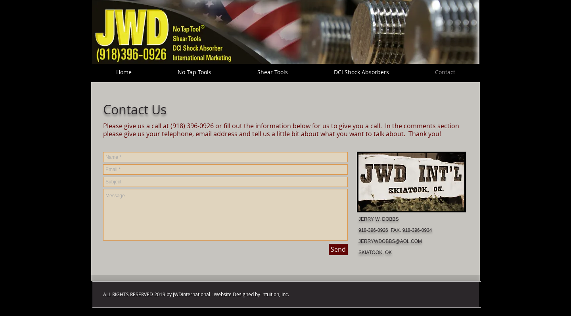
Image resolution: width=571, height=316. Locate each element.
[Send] (338, 249)
